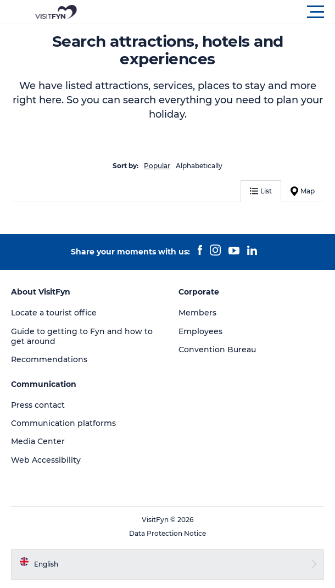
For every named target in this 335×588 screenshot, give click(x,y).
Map (303, 191)
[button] (217, 12)
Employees (200, 331)
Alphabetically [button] (199, 166)
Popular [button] (157, 166)
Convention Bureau (217, 349)
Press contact (38, 405)
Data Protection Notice (167, 533)
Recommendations (49, 359)
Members (197, 313)
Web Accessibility (46, 460)
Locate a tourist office (54, 313)
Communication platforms (63, 423)
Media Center (38, 441)
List (261, 191)
